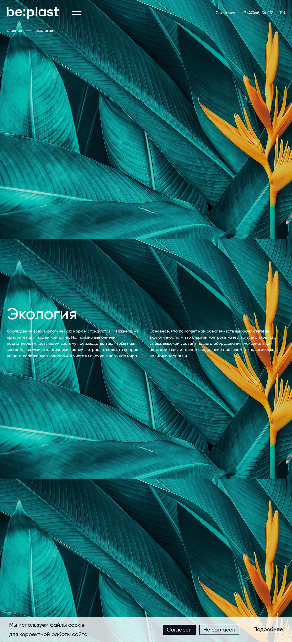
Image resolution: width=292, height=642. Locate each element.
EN (282, 12)
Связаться (225, 12)
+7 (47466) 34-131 (257, 12)
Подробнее (268, 629)
